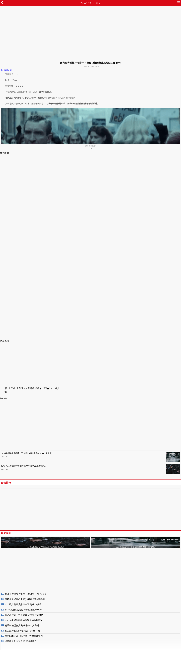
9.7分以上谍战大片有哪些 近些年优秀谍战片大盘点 (34, 388)
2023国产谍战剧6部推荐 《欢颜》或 (22, 631)
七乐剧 (83, 3)
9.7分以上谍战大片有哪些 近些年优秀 (23, 609)
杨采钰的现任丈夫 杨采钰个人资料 (22, 625)
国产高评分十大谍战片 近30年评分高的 (24, 615)
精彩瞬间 (6, 533)
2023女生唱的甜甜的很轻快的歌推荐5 (23, 620)
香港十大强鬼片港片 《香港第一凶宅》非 (25, 594)
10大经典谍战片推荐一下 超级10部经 (23, 604)
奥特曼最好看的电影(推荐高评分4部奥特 (25, 599)
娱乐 (91, 3)
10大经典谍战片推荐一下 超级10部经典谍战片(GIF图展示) (26, 453)
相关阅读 (3, 398)
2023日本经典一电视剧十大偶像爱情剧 (24, 636)
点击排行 (6, 482)
